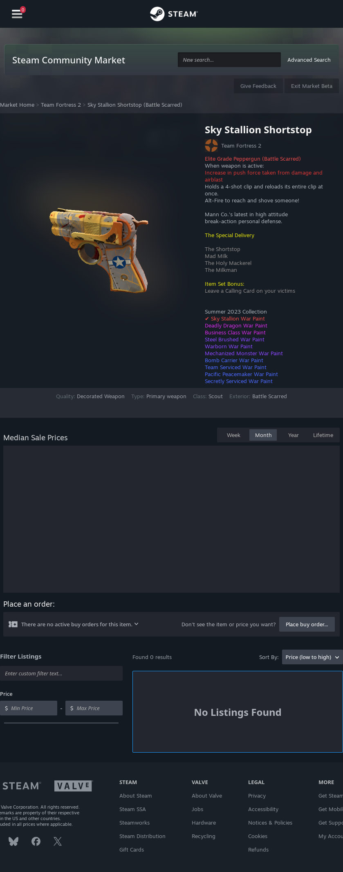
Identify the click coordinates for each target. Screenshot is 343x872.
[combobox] (229, 59)
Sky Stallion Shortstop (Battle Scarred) (134, 104)
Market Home (17, 104)
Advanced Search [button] (309, 59)
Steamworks (134, 822)
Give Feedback (258, 86)
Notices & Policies (270, 822)
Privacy (257, 795)
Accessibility (263, 809)
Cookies (257, 836)
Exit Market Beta (311, 86)
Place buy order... (307, 624)
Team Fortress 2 (61, 104)
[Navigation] (17, 14)
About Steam (135, 795)
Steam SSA (132, 809)
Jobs (197, 809)
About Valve (207, 795)
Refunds (258, 849)
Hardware (204, 822)
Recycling (203, 836)
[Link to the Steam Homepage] (174, 15)
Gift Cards (131, 849)
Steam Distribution (142, 836)
